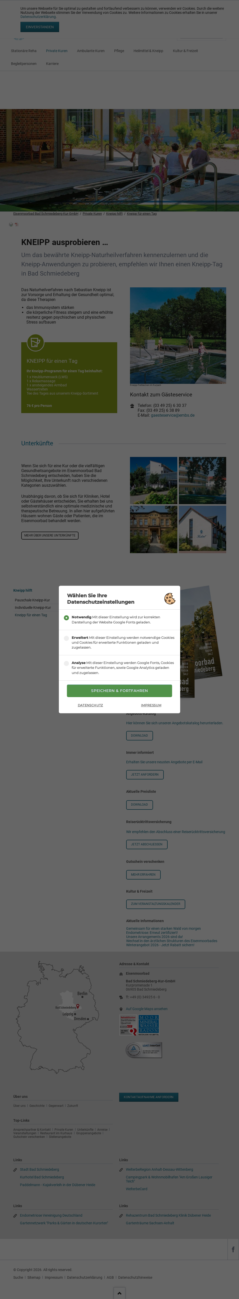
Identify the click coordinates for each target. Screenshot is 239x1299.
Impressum (151, 705)
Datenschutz (90, 705)
